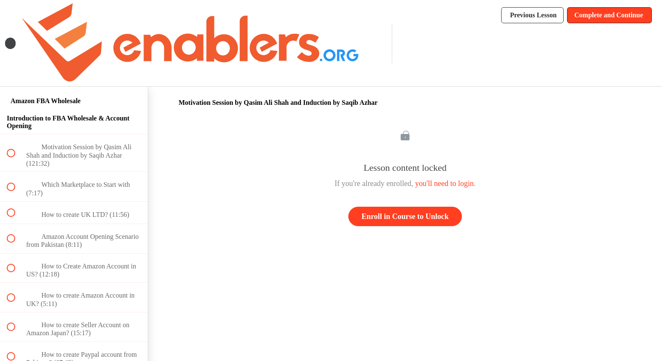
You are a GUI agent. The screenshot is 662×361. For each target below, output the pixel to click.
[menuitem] (376, 43)
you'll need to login (444, 183)
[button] (10, 43)
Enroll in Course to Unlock (405, 216)
